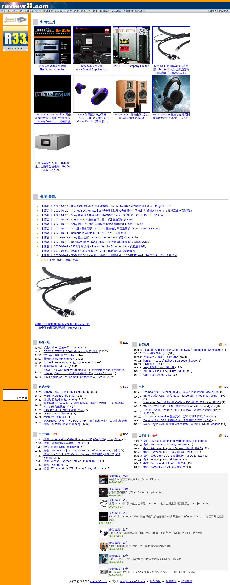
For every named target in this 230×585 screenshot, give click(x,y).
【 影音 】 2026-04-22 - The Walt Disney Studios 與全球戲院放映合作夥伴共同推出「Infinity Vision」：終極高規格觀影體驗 (116, 210)
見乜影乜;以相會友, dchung (60, 399)
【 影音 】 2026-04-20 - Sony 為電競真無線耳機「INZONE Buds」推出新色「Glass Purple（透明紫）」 (105, 215)
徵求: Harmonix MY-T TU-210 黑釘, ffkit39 (169, 452)
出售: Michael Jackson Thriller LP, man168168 (72, 460)
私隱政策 (186, 581)
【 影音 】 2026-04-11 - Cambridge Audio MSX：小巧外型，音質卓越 (83, 233)
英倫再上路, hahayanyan (59, 358)
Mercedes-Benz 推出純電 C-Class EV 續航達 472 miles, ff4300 (182, 402)
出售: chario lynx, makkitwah (61, 446)
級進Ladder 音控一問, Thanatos (63, 347)
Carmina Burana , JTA (157, 374)
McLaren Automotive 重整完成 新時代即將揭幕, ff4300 (177, 416)
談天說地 (60, 11)
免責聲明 (171, 581)
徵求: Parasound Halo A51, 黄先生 (164, 463)
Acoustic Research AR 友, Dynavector (67, 362)
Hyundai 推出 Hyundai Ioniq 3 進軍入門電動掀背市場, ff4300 (181, 391)
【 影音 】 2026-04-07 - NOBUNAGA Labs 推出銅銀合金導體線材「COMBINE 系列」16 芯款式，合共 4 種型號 (109, 255)
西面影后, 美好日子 (55, 416)
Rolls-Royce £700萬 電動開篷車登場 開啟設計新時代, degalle (181, 424)
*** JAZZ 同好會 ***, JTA (59, 354)
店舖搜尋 (104, 11)
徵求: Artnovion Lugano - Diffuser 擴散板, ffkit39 (173, 448)
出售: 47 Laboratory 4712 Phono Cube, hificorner (74, 468)
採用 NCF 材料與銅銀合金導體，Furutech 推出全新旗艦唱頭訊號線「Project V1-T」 (63, 324)
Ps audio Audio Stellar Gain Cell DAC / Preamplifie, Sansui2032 (183, 349)
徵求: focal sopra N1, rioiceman (162, 459)
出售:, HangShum (54, 464)
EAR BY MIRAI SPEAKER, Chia (64, 410)
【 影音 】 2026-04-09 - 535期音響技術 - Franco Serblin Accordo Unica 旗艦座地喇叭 (93, 246)
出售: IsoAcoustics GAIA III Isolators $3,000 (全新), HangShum (82, 439)
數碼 (68, 259)
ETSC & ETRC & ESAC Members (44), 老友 (71, 351)
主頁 (3, 11)
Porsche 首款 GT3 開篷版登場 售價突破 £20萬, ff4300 (177, 420)
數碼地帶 (48, 11)
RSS (125, 342)
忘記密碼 (223, 11)
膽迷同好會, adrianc (56, 366)
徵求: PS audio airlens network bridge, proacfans (173, 440)
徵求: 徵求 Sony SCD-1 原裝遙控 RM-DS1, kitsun (173, 455)
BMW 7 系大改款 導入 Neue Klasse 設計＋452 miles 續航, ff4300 (184, 395)
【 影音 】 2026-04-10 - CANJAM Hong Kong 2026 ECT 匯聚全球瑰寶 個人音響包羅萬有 (95, 241)
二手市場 (93, 11)
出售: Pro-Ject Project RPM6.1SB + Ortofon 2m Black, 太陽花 (81, 450)
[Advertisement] (130, 181)
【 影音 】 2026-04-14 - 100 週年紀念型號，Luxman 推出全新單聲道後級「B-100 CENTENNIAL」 (101, 228)
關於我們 (140, 11)
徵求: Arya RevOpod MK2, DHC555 (165, 444)
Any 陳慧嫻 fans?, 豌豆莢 (159, 367)
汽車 (76, 11)
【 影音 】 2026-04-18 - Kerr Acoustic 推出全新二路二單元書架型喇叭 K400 (87, 219)
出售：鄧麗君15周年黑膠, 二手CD (64, 443)
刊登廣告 (155, 581)
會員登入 (212, 11)
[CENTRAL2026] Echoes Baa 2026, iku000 (170, 360)
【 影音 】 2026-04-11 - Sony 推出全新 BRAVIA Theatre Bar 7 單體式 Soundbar (90, 237)
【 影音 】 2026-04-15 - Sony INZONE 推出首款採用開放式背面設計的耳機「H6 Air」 (93, 224)
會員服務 (128, 11)
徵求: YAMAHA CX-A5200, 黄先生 (164, 466)
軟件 (60, 259)
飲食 (83, 11)
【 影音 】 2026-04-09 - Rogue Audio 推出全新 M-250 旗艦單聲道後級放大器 (88, 250)
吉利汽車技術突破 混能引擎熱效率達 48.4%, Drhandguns (179, 406)
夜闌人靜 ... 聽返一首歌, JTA (160, 356)
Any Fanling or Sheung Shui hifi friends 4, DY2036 (75, 377)
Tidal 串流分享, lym (155, 353)
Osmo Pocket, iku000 (57, 413)
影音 (52, 259)
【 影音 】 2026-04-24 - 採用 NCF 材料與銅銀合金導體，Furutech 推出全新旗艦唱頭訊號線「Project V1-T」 (107, 206)
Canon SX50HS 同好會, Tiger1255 (65, 391)
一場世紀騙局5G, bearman (60, 395)
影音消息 (13, 11)
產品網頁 (116, 11)
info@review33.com (132, 581)
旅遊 (69, 11)
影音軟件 (36, 11)
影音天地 (24, 11)
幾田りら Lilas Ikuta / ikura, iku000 (164, 371)
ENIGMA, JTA (152, 363)
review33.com (98, 581)
